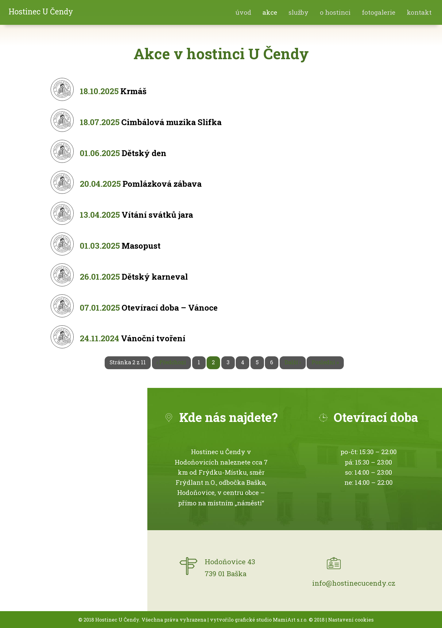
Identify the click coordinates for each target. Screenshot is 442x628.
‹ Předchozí (171, 362)
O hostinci (335, 12)
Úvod (243, 12)
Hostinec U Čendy (41, 11)
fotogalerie (378, 12)
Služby (298, 12)
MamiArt (284, 619)
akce (269, 12)
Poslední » (325, 362)
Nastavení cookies (351, 619)
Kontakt (419, 12)
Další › (293, 362)
